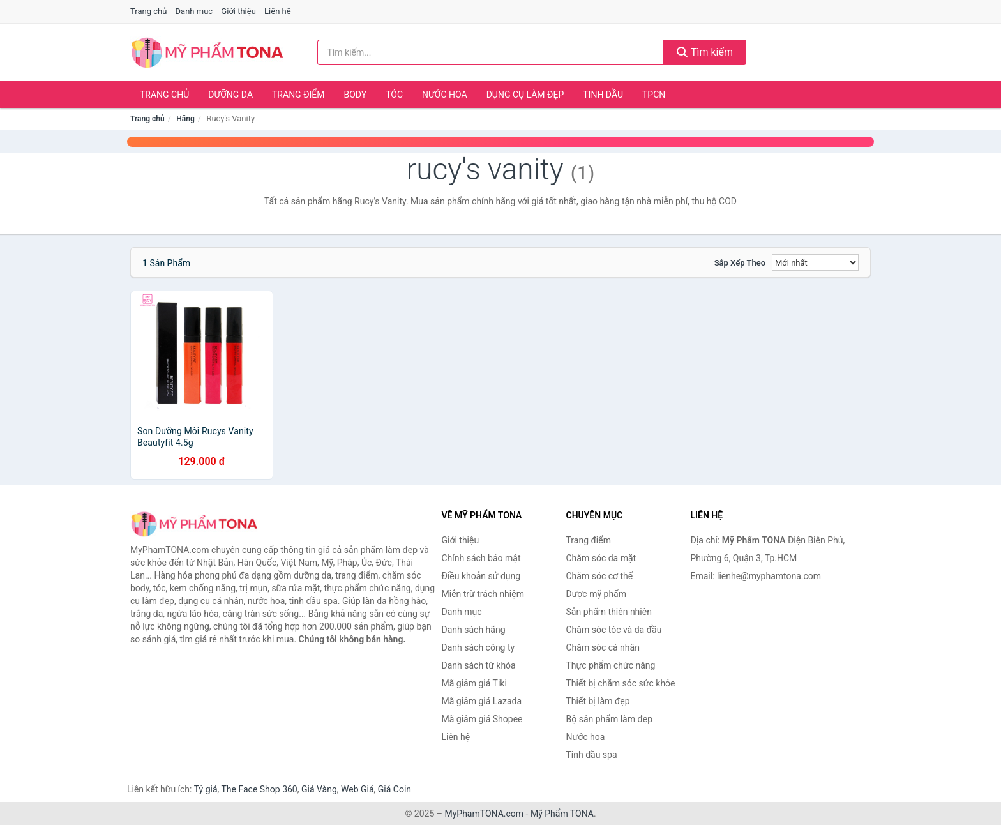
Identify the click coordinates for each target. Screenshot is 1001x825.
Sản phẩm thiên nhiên (609, 612)
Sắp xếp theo (739, 263)
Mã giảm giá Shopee (482, 719)
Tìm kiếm (705, 52)
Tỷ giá (206, 789)
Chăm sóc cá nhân (603, 647)
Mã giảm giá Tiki (474, 683)
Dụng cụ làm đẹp (525, 94)
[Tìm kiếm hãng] (491, 52)
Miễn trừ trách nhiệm (483, 594)
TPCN (653, 94)
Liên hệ (277, 11)
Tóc (394, 94)
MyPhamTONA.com (483, 813)
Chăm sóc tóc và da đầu (614, 629)
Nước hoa (444, 94)
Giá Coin (394, 789)
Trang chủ (148, 11)
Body (355, 94)
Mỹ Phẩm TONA (562, 813)
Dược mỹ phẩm (596, 594)
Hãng (185, 118)
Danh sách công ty (478, 647)
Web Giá (357, 789)
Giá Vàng (319, 789)
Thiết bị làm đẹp (598, 701)
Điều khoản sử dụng (481, 576)
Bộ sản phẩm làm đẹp (609, 719)
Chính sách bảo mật (481, 558)
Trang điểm (298, 94)
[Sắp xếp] (815, 262)
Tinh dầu (603, 94)
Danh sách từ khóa (479, 665)
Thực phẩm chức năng (611, 665)
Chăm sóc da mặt (601, 558)
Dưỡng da (230, 94)
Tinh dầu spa (591, 755)
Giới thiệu (238, 11)
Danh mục (194, 11)
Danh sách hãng (474, 629)
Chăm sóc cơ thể (599, 576)
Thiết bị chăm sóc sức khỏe (620, 683)
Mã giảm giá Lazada (482, 701)
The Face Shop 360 (259, 789)
